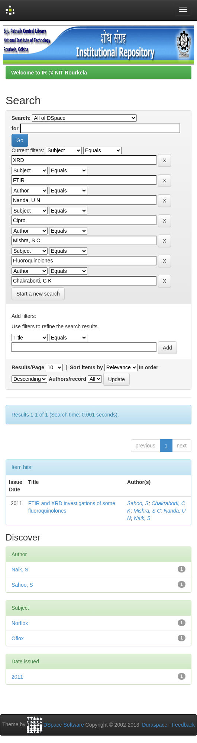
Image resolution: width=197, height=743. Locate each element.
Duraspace (154, 725)
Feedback (183, 725)
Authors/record (67, 379)
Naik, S (142, 518)
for (15, 128)
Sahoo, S (138, 503)
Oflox (18, 638)
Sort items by (86, 367)
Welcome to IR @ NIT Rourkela (49, 73)
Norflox (20, 623)
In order (148, 367)
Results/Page (28, 367)
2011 (17, 677)
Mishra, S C (147, 511)
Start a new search (38, 294)
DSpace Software (63, 725)
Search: (21, 118)
